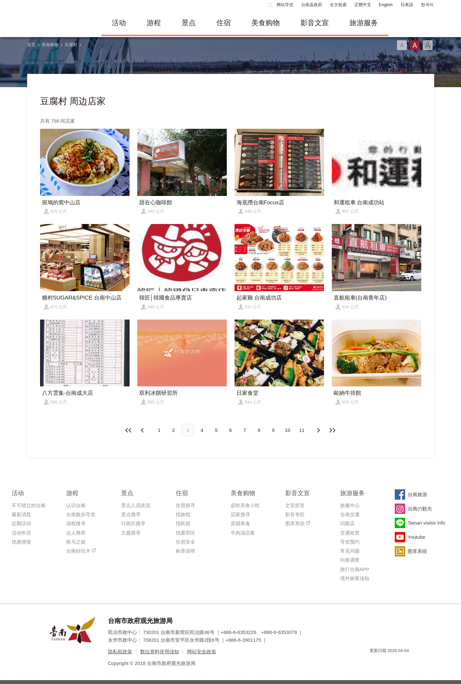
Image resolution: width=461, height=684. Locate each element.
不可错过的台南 (29, 505)
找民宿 (183, 523)
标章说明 (185, 551)
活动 (119, 23)
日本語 (407, 4)
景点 (189, 23)
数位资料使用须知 (159, 651)
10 (287, 430)
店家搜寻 (240, 514)
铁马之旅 (76, 542)
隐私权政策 (120, 651)
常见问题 (350, 551)
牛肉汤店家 (243, 533)
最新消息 (21, 514)
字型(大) (428, 45)
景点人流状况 (135, 505)
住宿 (223, 23)
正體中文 (362, 4)
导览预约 (350, 542)
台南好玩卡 (78, 551)
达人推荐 (76, 533)
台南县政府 (311, 4)
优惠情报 (21, 542)
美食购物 (265, 23)
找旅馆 (183, 514)
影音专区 (295, 514)
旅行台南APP (354, 569)
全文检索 (338, 4)
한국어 (427, 4)
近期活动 (21, 523)
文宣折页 (295, 505)
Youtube (416, 537)
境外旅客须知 (354, 578)
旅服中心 (350, 505)
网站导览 (285, 4)
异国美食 (240, 523)
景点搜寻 (131, 514)
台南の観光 (420, 508)
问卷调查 (350, 560)
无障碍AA (397, 662)
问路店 (347, 523)
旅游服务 (364, 23)
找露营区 (185, 533)
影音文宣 (314, 23)
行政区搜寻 (133, 523)
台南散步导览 (80, 514)
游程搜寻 (76, 523)
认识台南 (76, 505)
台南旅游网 (59, 23)
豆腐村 (71, 44)
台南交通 (350, 514)
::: (270, 4)
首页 (31, 44)
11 (302, 430)
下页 (143, 430)
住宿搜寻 (185, 505)
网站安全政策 (201, 651)
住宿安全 (185, 542)
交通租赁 (350, 533)
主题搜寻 (131, 533)
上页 (317, 430)
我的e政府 (374, 662)
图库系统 (295, 523)
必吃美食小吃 (245, 505)
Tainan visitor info (426, 523)
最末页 (332, 430)
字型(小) (402, 45)
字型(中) (415, 45)
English (386, 4)
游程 (154, 23)
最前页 (128, 430)
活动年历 (21, 533)
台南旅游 (417, 494)
